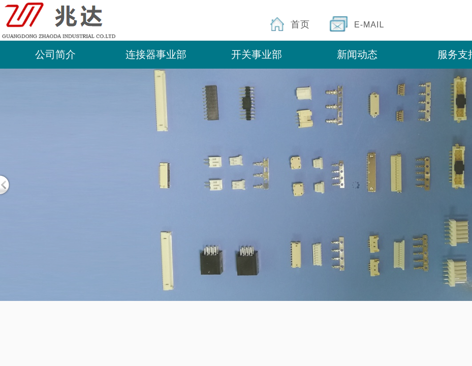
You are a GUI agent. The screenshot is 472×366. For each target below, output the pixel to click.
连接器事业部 (155, 54)
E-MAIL (369, 24)
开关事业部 (256, 54)
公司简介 (55, 54)
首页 (300, 24)
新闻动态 (357, 54)
